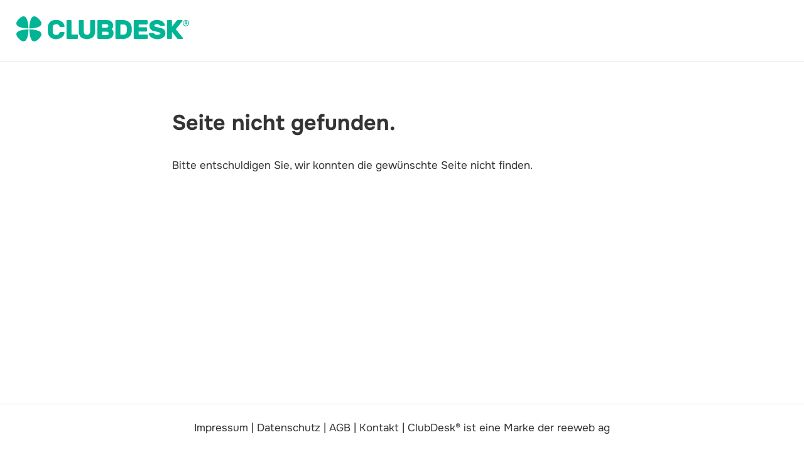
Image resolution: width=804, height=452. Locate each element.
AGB (339, 427)
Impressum (221, 427)
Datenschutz (288, 427)
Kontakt (379, 427)
